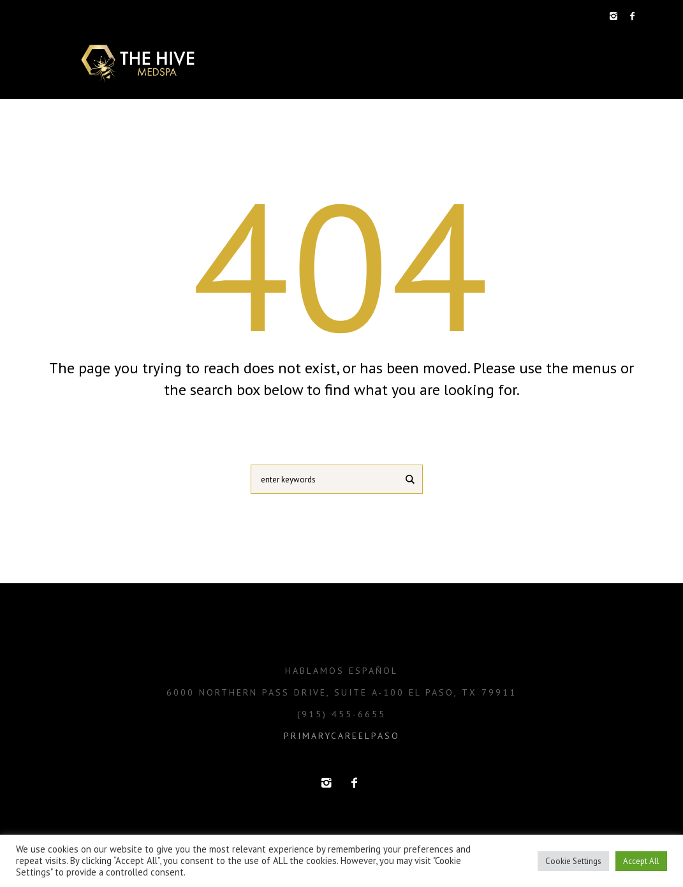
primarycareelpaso (342, 736)
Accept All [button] (641, 861)
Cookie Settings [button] (573, 861)
